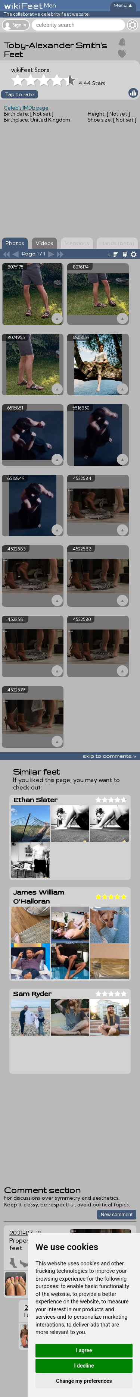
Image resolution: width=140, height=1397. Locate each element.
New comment (117, 1214)
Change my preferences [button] (84, 1381)
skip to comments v (109, 756)
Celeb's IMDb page (26, 108)
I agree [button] (84, 1350)
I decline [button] (84, 1366)
